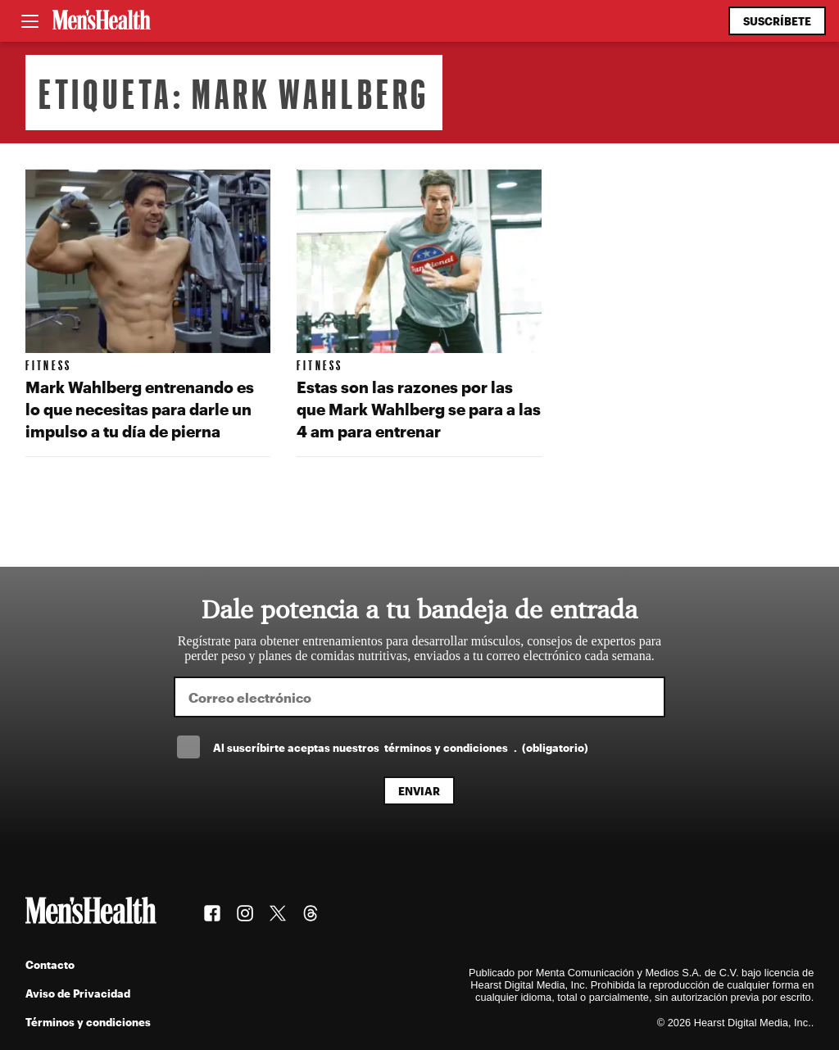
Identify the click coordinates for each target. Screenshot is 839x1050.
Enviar (419, 791)
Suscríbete (777, 21)
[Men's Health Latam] (101, 21)
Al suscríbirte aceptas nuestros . (400, 747)
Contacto (50, 964)
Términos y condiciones (88, 1022)
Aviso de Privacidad (77, 993)
